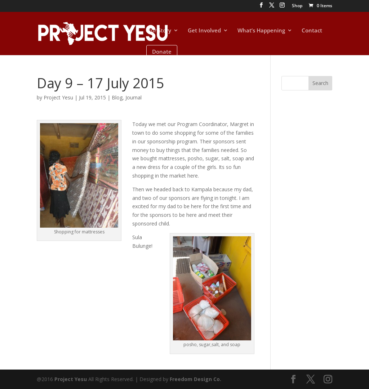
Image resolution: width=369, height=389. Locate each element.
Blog (117, 97)
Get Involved (204, 31)
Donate (162, 51)
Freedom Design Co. (195, 379)
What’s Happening (261, 31)
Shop (297, 6)
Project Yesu (58, 97)
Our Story (158, 31)
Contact (312, 31)
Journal (133, 97)
